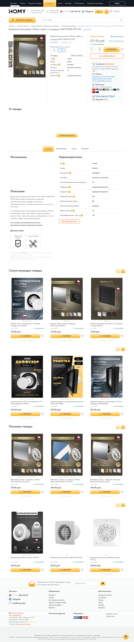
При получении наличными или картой (103, 76)
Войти (117, 3)
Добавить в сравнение (96, 36)
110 (62, 50)
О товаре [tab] (46, 149)
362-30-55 (71, 11)
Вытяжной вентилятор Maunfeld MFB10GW (62, 559)
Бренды (100, 600)
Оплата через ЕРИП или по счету (102, 81)
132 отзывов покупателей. (23, 624)
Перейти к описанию (77, 55)
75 (54, 50)
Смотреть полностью (67, 135)
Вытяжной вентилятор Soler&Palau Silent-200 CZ (105, 559)
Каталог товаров (22, 19)
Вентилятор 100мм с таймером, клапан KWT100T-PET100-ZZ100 (25, 480)
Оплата (51, 598)
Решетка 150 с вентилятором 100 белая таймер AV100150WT (26, 324)
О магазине (102, 598)
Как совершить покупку (57, 600)
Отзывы (101, 605)
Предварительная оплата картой (101, 79)
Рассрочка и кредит (105, 595)
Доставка (52, 595)
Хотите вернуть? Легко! (105, 96)
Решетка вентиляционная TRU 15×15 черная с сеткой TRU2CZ (104, 324)
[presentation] (10, 69)
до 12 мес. (95, 87)
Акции (100, 603)
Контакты (101, 608)
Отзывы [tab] (74, 149)
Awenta (23, 253)
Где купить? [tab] (87, 149)
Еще (98, 11)
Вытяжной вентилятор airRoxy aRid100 (25, 558)
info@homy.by (18, 603)
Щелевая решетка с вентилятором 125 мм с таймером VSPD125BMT (106, 402)
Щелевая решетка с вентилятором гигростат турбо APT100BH (64, 402)
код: (87, 29)
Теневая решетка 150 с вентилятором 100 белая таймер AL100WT (27, 402)
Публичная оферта (55, 605)
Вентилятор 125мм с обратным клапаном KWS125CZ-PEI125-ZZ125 (105, 480)
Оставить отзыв (66, 42)
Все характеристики (69, 221)
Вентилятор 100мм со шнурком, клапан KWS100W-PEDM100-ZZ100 (65, 480)
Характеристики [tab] (60, 149)
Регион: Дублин (15, 6)
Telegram (89, 11)
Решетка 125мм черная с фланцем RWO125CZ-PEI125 (63, 324)
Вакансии (52, 608)
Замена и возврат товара (57, 603)
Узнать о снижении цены (116, 41)
